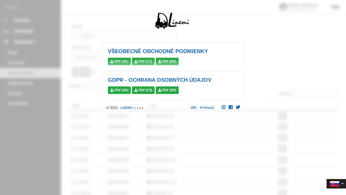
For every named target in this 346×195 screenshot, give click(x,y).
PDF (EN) (167, 61)
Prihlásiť (207, 107)
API (194, 107)
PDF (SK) (119, 61)
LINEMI (126, 107)
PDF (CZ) (143, 61)
